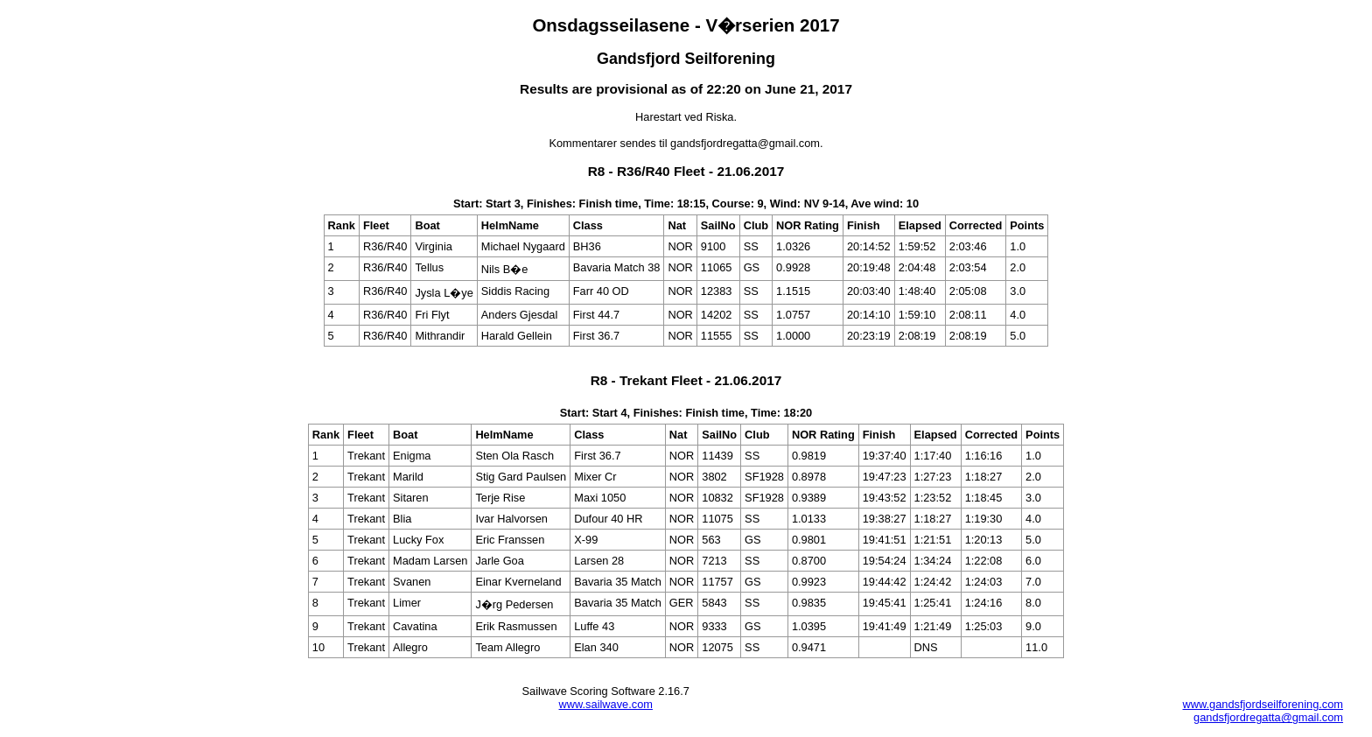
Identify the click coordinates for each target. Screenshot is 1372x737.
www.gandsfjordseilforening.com (1262, 704)
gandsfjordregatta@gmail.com (1268, 717)
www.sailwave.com (606, 704)
